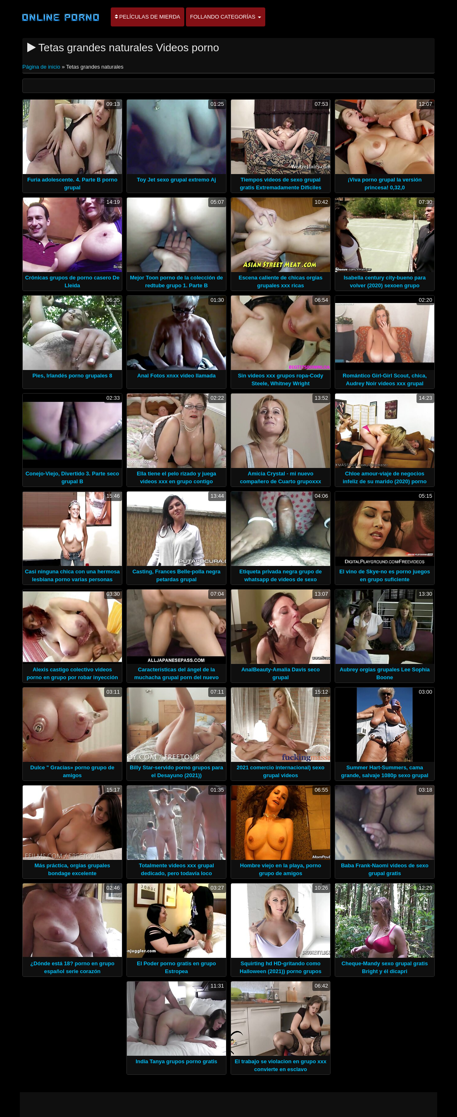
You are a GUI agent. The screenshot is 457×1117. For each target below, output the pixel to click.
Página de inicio (42, 67)
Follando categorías (225, 17)
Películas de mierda (147, 17)
